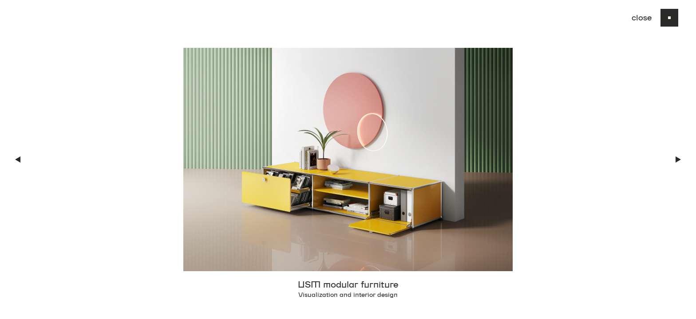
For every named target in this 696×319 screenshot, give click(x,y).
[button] (18, 159)
